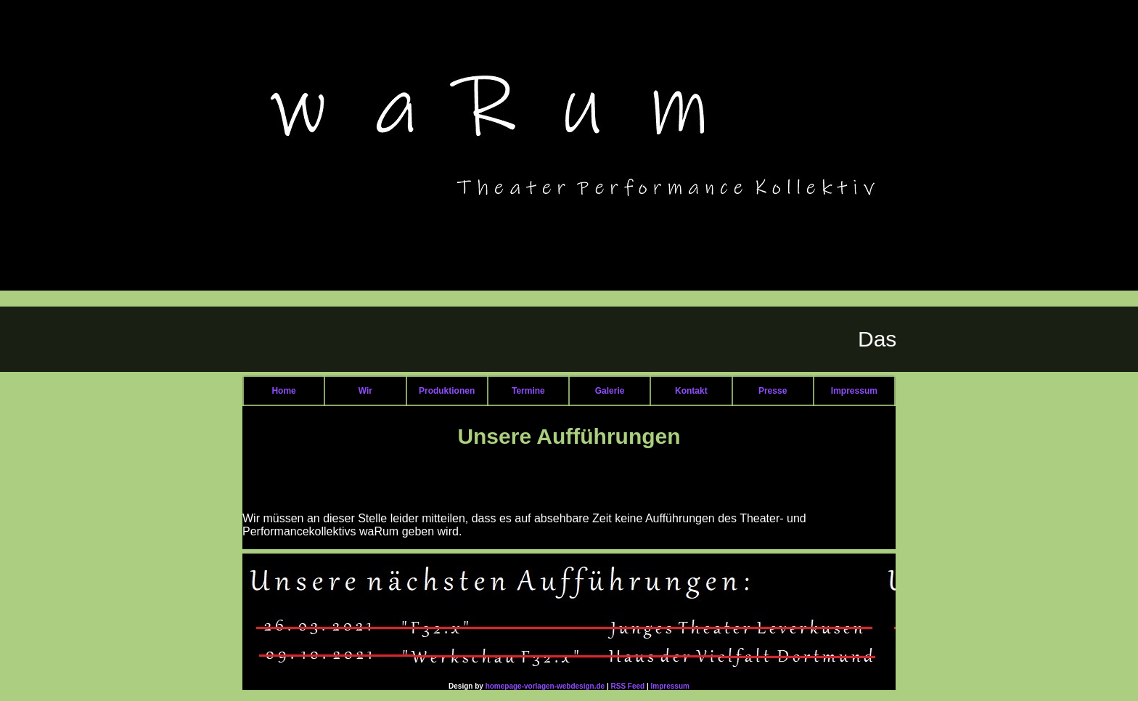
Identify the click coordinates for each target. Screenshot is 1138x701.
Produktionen (447, 391)
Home (283, 391)
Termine (528, 391)
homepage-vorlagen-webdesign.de (545, 686)
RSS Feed (628, 686)
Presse (772, 391)
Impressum (854, 391)
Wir (365, 391)
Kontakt (691, 391)
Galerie (610, 391)
